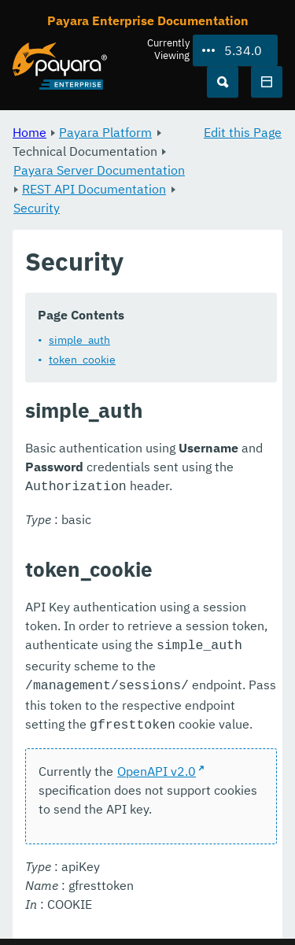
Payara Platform (105, 132)
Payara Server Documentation (99, 170)
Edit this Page (243, 132)
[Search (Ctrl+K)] (222, 82)
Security (36, 208)
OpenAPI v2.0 (156, 765)
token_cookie (82, 360)
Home (29, 132)
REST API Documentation (94, 189)
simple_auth (79, 340)
